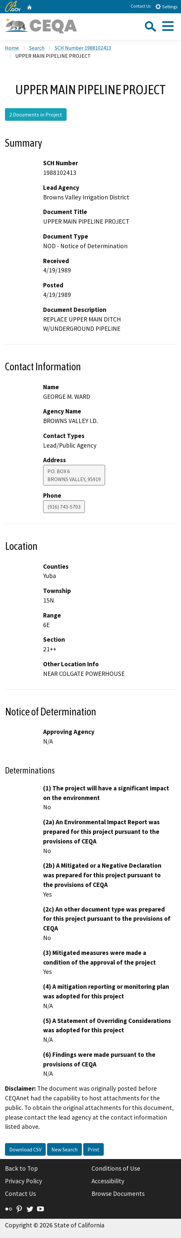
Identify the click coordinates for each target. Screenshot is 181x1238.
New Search (64, 1149)
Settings (166, 6)
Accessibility (107, 1181)
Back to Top (21, 1168)
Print (93, 1149)
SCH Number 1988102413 (83, 47)
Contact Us (141, 6)
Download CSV (25, 1149)
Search (36, 47)
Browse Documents (118, 1194)
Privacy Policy (23, 1181)
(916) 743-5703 (64, 506)
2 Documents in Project (35, 114)
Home (12, 47)
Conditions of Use (115, 1168)
